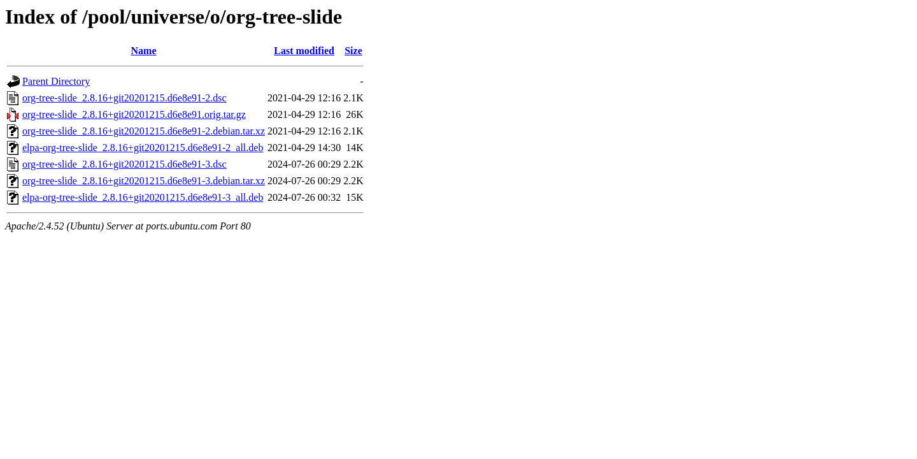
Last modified (304, 50)
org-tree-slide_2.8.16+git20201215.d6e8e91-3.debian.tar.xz (143, 180)
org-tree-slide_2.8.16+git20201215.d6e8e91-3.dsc (124, 164)
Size (353, 50)
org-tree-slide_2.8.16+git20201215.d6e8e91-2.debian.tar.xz (143, 131)
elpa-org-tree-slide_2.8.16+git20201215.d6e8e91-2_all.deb (142, 147)
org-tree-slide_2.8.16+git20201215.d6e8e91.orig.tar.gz (134, 114)
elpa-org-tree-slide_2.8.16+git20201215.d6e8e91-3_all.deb (142, 197)
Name (144, 50)
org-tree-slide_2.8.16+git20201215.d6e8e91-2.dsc (124, 97)
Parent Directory (56, 81)
